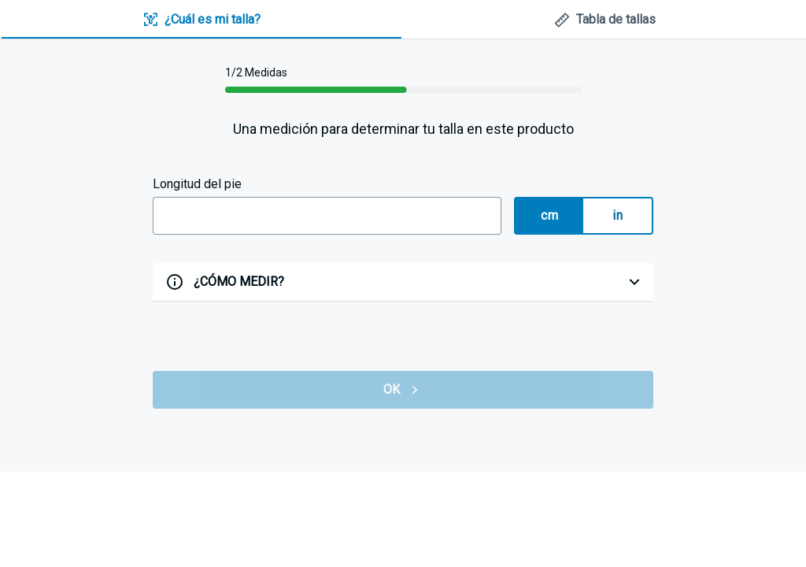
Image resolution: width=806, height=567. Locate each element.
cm (549, 215)
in (617, 215)
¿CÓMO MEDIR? (239, 281)
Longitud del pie (197, 183)
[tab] (201, 20)
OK (403, 390)
